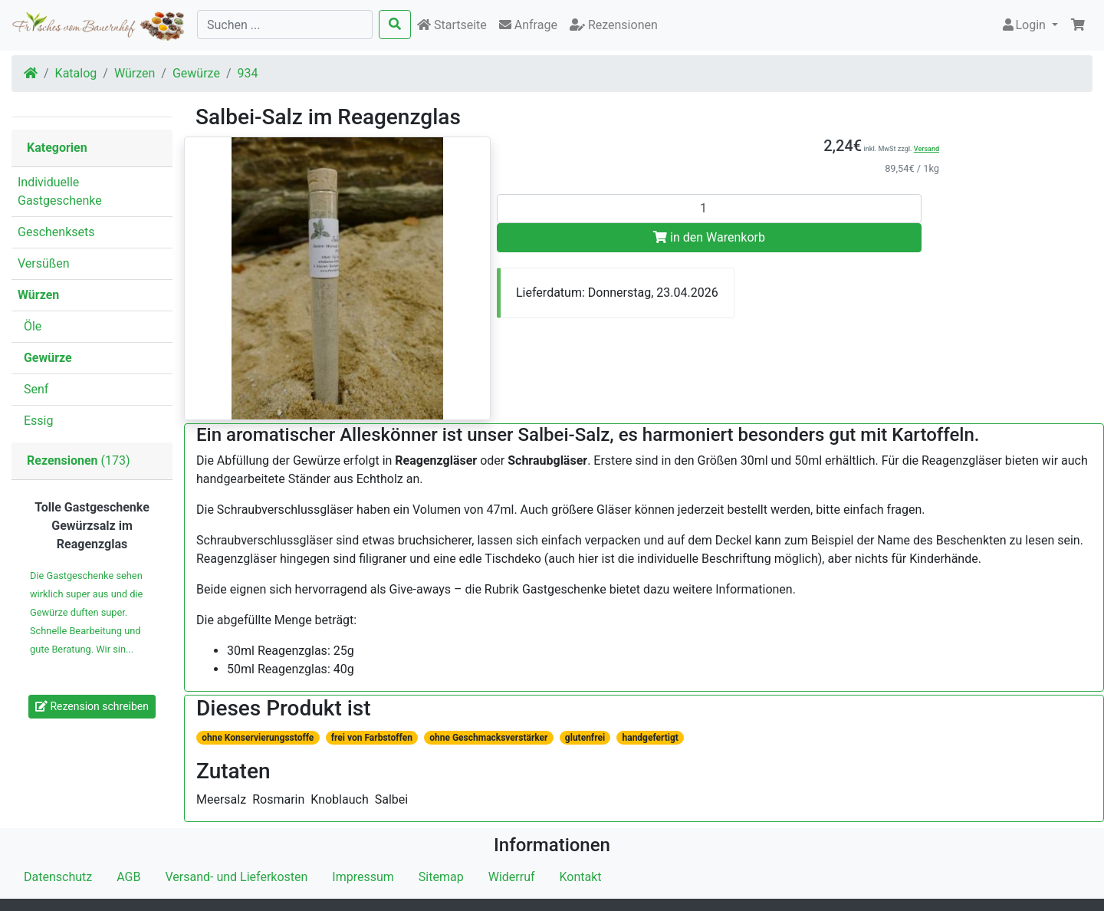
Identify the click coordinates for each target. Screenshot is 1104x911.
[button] (1078, 25)
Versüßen (44, 263)
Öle (29, 326)
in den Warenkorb (709, 237)
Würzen (134, 73)
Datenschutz (58, 877)
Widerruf (511, 877)
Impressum (363, 877)
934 (248, 73)
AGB (128, 877)
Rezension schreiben (92, 706)
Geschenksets (56, 232)
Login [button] (1025, 25)
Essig (35, 420)
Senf (33, 389)
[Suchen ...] (285, 24)
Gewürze (196, 73)
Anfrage (528, 25)
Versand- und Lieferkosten (236, 877)
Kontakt (581, 877)
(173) (78, 460)
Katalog (76, 73)
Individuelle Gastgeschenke (60, 191)
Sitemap (441, 877)
